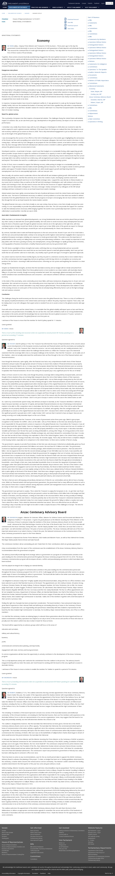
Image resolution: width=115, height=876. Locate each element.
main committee (94, 119)
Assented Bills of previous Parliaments (41, 849)
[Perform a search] (111, 3)
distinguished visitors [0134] (96, 56)
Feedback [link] (43, 873)
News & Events (57, 7)
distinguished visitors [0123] (96, 45)
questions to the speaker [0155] (98, 70)
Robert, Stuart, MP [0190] (97, 102)
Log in (103, 3)
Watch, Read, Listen (35, 832)
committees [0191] (93, 105)
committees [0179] (93, 83)
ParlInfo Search (92, 834)
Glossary (90, 842)
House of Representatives (9, 845)
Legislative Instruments (37, 852)
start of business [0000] (93, 17)
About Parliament (74, 7)
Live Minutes (5, 850)
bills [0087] (90, 37)
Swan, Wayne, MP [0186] (96, 91)
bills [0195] (90, 108)
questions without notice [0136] (97, 59)
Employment (91, 838)
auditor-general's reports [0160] (98, 72)
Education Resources (36, 836)
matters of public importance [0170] (99, 80)
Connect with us (63, 834)
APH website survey (93, 836)
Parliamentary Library (36, 838)
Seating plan (5, 838)
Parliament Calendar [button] (74, 3)
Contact (84, 3)
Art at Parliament (63, 847)
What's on (62, 843)
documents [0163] (93, 75)
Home (5, 7)
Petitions (61, 832)
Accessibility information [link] (9, 873)
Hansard (27, 13)
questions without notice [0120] (97, 42)
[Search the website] (109, 3)
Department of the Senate (95, 850)
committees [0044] (93, 28)
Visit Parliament (91, 7)
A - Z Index (91, 840)
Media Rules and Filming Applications (69, 850)
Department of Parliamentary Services (99, 856)
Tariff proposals (34, 850)
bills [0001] (90, 20)
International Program (36, 840)
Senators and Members (39, 7)
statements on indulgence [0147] (98, 64)
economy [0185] (92, 89)
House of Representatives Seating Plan (13, 854)
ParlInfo (90, 3)
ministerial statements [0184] (96, 86)
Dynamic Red (5, 834)
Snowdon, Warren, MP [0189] (98, 100)
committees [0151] (93, 67)
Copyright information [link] (24, 873)
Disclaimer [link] (35, 873)
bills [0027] (90, 26)
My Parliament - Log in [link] (94, 830)
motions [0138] (92, 61)
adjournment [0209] (93, 113)
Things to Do (62, 845)
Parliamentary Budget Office (96, 858)
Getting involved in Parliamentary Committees (72, 830)
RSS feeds (91, 844)
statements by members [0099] (97, 39)
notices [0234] (90, 116)
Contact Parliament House (66, 836)
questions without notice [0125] (97, 48)
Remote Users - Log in (94, 832)
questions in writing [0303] (96, 122)
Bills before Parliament (36, 847)
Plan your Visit (63, 849)
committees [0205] (93, 111)
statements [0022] (93, 23)
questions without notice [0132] (97, 53)
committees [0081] (93, 34)
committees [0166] (93, 78)
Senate (4, 830)
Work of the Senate (7, 832)
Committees (33, 859)
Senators (4, 836)
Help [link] (49, 873)
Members (4, 852)
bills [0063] (90, 31)
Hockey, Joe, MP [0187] (96, 94)
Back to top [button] (109, 873)
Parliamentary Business (18, 7)
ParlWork (96, 3)
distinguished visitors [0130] (96, 50)
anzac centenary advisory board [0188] (100, 97)
